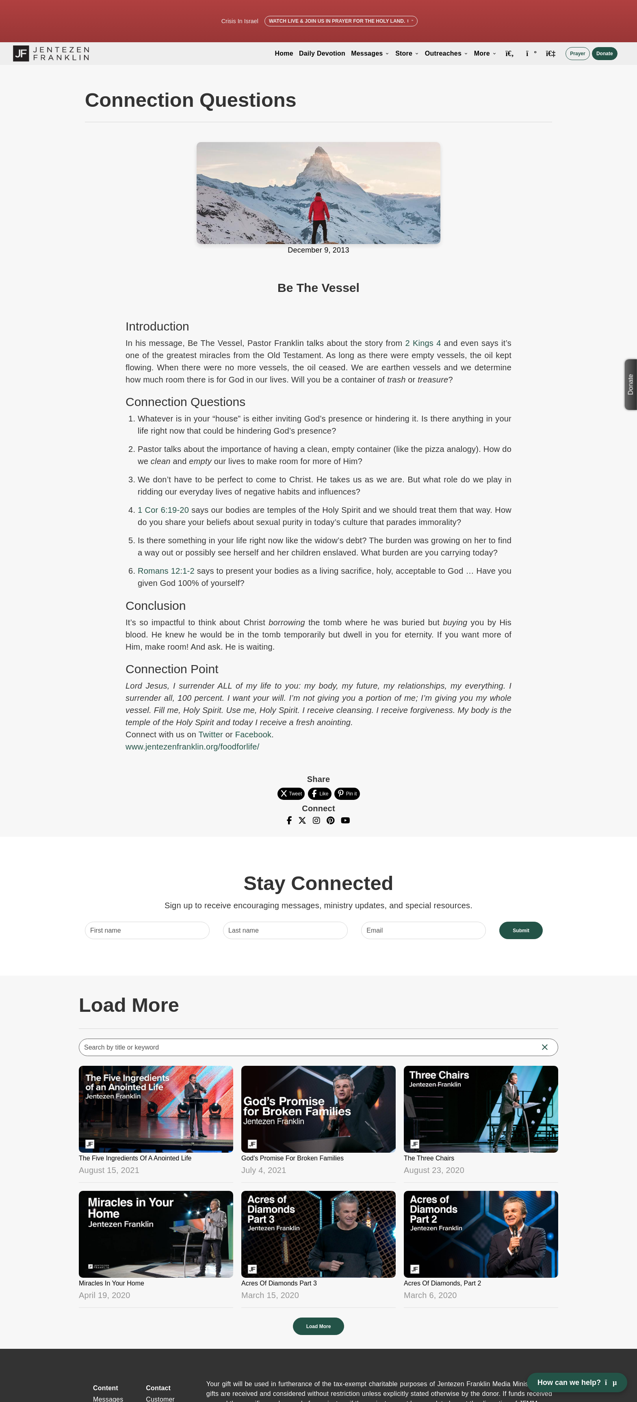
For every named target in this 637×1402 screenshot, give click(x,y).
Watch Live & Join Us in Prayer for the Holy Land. (341, 21)
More (485, 53)
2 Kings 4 (423, 343)
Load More (318, 1326)
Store (407, 53)
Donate (604, 53)
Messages (370, 53)
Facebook (253, 734)
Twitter (210, 734)
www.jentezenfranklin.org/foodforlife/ (192, 746)
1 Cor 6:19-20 (163, 509)
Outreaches (446, 53)
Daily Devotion (322, 53)
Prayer (577, 53)
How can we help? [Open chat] (577, 1382)
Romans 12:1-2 (166, 570)
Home (284, 53)
